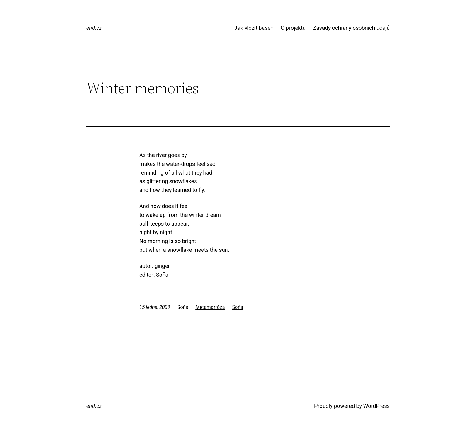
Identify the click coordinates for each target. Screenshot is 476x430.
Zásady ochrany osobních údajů (351, 28)
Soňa (237, 307)
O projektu (293, 28)
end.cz (94, 28)
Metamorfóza (210, 307)
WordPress (376, 406)
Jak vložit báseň (254, 28)
